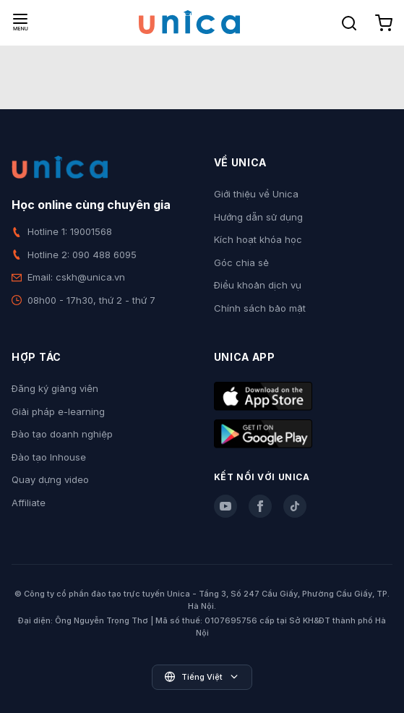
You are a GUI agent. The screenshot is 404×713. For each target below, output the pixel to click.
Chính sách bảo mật (260, 308)
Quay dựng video (50, 479)
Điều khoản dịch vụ (257, 285)
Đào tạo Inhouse (49, 457)
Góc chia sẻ (241, 262)
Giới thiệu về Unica (256, 194)
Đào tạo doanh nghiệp (62, 434)
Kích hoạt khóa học (258, 239)
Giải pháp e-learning (58, 411)
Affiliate (29, 502)
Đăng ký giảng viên (55, 388)
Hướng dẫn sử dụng (258, 217)
